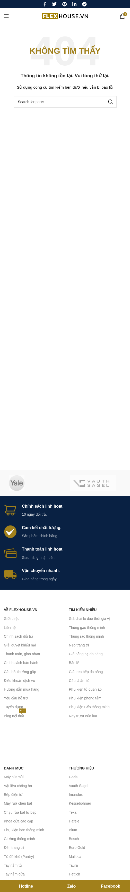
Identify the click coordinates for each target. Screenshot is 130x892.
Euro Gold (77, 847)
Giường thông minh (19, 839)
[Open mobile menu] (6, 16)
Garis (73, 777)
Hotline (26, 886)
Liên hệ (10, 628)
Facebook (110, 886)
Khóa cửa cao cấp (18, 821)
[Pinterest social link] (64, 4)
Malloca (75, 857)
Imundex (76, 794)
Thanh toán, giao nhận (22, 654)
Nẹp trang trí (79, 645)
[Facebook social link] (45, 4)
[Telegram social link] (84, 4)
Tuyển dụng (13, 707)
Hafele (74, 821)
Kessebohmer (80, 803)
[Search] (65, 102)
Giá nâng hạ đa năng (86, 654)
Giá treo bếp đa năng (86, 672)
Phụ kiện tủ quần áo (85, 689)
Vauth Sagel (78, 786)
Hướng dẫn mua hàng (21, 689)
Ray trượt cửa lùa (83, 716)
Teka (73, 812)
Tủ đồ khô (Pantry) (19, 857)
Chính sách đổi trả (18, 636)
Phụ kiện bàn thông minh (24, 830)
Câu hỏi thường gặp (20, 672)
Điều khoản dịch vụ (19, 680)
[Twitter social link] (54, 4)
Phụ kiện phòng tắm (85, 698)
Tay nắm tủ (13, 865)
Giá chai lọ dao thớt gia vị (89, 618)
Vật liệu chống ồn (18, 786)
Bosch (74, 839)
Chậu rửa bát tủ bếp (20, 812)
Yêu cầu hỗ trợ (16, 698)
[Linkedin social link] (74, 4)
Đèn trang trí (14, 847)
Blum (73, 830)
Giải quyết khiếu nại (20, 645)
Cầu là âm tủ (79, 680)
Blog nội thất (15, 715)
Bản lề (74, 663)
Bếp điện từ (13, 794)
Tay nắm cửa (14, 874)
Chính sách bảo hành (21, 663)
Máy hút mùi (13, 777)
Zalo (71, 886)
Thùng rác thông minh (86, 636)
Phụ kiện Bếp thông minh (89, 707)
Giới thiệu (12, 618)
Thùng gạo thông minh (87, 628)
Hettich (74, 874)
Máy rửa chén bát (18, 803)
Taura (73, 865)
